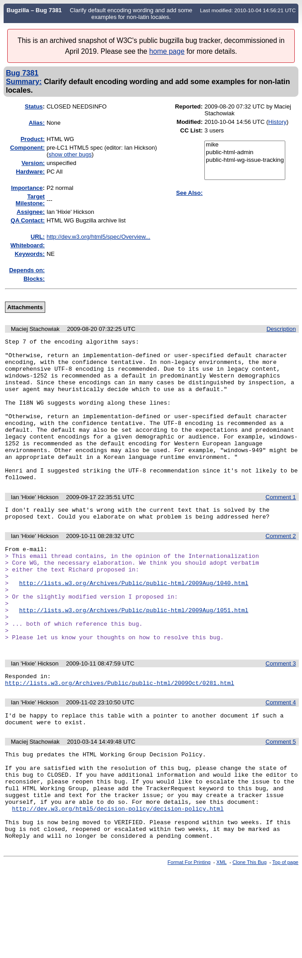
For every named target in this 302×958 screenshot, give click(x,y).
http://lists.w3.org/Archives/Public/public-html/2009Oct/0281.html (119, 737)
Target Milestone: (30, 200)
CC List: (191, 130)
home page (166, 51)
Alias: (37, 122)
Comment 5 (280, 798)
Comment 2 (280, 567)
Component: (27, 147)
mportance (26, 187)
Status (34, 106)
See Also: (189, 192)
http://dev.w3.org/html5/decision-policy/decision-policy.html (118, 877)
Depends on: (27, 270)
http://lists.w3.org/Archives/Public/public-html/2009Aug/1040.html (133, 622)
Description (281, 329)
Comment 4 (280, 756)
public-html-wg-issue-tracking (245, 160)
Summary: (24, 81)
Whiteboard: (27, 245)
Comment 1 (280, 525)
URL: (38, 236)
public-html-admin (245, 152)
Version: (33, 163)
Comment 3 (280, 715)
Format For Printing (189, 936)
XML (222, 936)
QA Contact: (28, 220)
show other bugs (69, 154)
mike (245, 145)
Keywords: (29, 253)
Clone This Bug (249, 936)
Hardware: (30, 171)
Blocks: (34, 278)
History (277, 121)
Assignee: (31, 211)
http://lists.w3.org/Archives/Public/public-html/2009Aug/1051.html (133, 655)
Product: (32, 139)
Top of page (285, 936)
